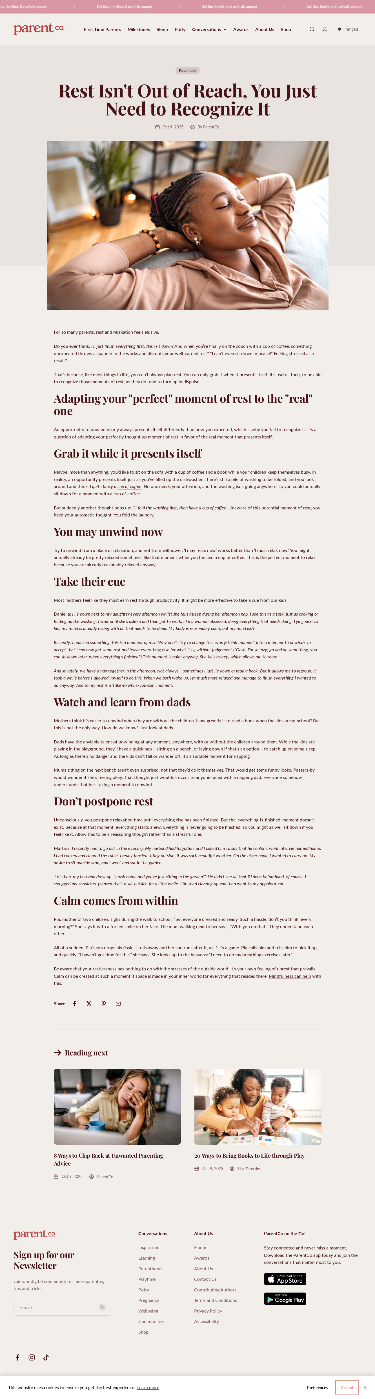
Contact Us (205, 1279)
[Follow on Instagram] (31, 1357)
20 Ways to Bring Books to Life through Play (249, 1155)
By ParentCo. (209, 127)
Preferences (317, 1387)
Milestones (139, 29)
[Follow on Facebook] (17, 1357)
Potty (180, 29)
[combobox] (348, 29)
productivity (167, 600)
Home (200, 1247)
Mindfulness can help (290, 976)
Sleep (162, 29)
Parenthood (187, 70)
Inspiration (148, 1247)
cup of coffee (129, 486)
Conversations (209, 29)
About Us (264, 29)
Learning (146, 1258)
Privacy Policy (208, 1311)
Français (348, 29)
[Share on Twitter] (89, 1003)
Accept (347, 1387)
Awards (240, 29)
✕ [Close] (365, 1387)
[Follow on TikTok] (46, 1357)
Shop (286, 29)
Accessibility (206, 1321)
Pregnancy (148, 1300)
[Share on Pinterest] (103, 1003)
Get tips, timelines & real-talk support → (132, 6)
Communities (151, 1321)
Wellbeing (148, 1311)
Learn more (148, 1387)
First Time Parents (102, 29)
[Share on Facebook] (74, 1003)
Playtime (147, 1279)
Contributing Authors (215, 1290)
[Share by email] (118, 1003)
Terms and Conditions (215, 1300)
